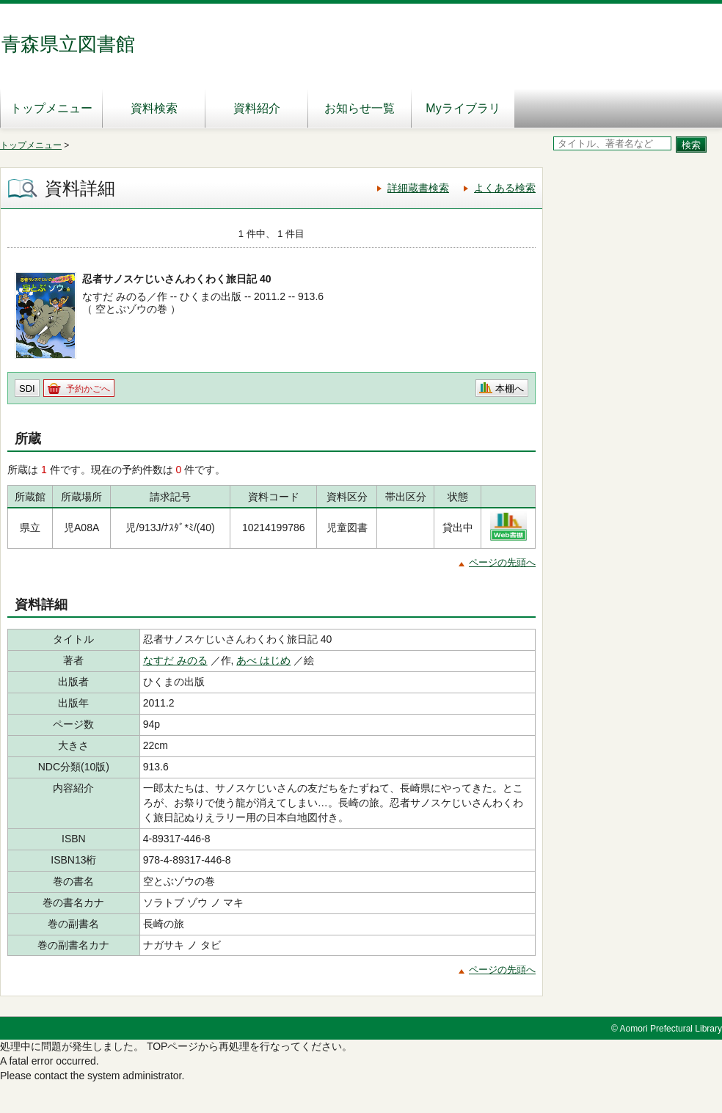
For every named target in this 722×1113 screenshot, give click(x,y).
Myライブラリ (463, 108)
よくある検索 (505, 188)
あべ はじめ (263, 660)
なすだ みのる (175, 660)
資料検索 (154, 108)
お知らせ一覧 (359, 108)
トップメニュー (51, 108)
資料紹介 (256, 108)
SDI (27, 388)
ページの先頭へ (502, 562)
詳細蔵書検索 (418, 188)
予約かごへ (88, 389)
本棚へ (509, 388)
